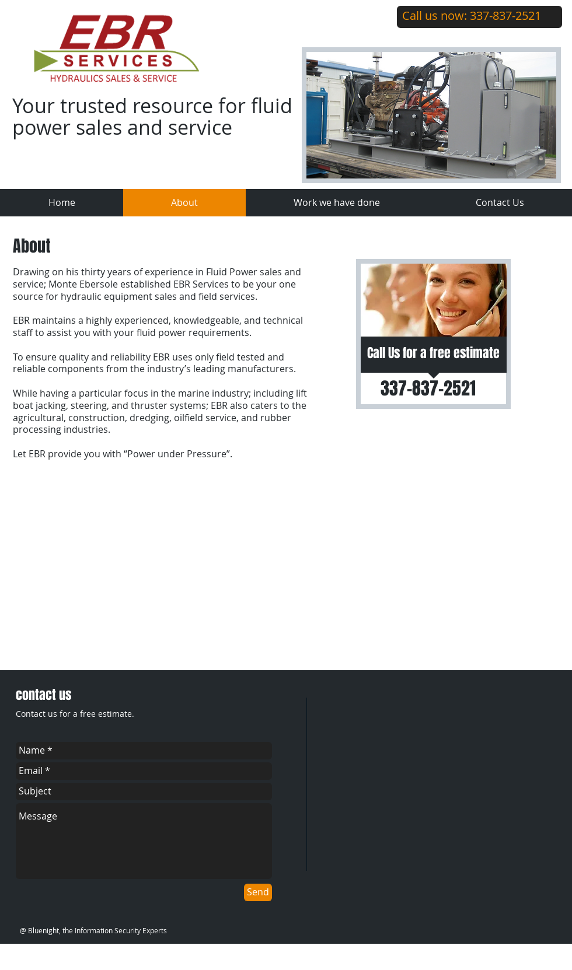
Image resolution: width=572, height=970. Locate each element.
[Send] (258, 892)
